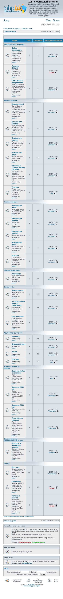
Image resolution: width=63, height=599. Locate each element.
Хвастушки (16, 274)
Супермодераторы (38, 542)
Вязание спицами (10, 202)
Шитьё (14, 352)
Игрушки (15, 187)
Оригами (15, 359)
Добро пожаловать (17, 49)
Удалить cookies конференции (13, 516)
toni (52, 194)
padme (14, 62)
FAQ (48, 21)
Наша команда (29, 516)
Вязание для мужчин (17, 139)
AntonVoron (52, 474)
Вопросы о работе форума (14, 44)
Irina (51, 378)
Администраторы (25, 542)
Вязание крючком (10, 100)
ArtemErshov (27, 563)
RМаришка (52, 395)
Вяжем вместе (17, 291)
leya (51, 362)
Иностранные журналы (17, 419)
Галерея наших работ (12, 270)
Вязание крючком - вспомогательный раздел (13, 439)
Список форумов (10, 31)
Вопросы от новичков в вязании (17, 445)
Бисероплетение (18, 344)
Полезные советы (16, 497)
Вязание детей (18, 104)
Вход (6, 21)
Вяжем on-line (9, 287)
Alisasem (52, 453)
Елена (51, 73)
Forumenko (31, 584)
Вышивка (15, 336)
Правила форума (15, 67)
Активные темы (27, 28)
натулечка (51, 56)
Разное (6, 463)
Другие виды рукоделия (13, 333)
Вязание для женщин (17, 123)
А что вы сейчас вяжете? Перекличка (18, 303)
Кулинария (16, 482)
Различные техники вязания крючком (18, 167)
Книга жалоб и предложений (17, 82)
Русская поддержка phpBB (31, 586)
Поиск (56, 21)
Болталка (15, 467)
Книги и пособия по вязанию (18, 372)
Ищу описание (18, 316)
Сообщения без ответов (11, 28)
